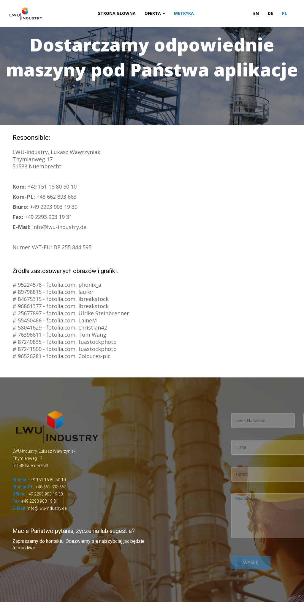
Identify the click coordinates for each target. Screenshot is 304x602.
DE (270, 13)
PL (284, 13)
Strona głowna (117, 13)
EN (256, 13)
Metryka (184, 13)
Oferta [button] (155, 13)
